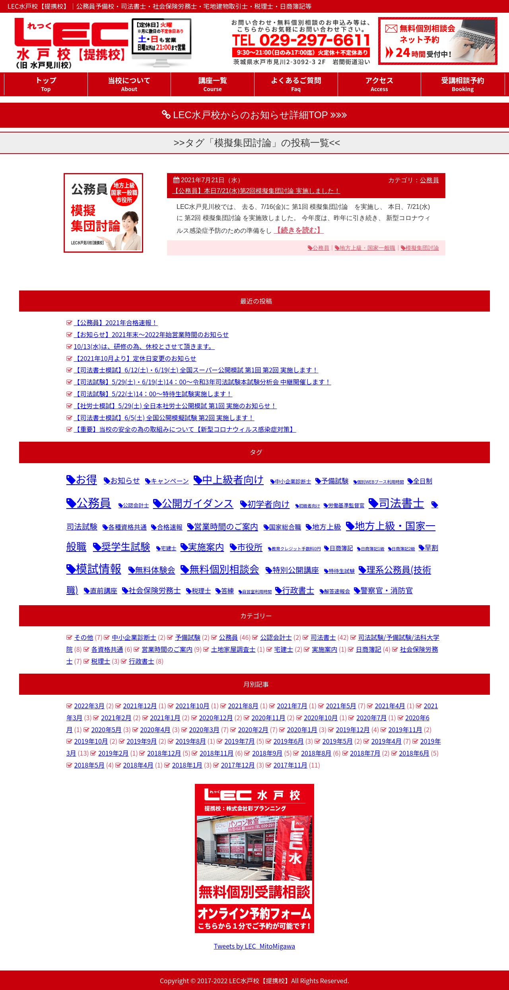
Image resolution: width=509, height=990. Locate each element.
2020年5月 (106, 729)
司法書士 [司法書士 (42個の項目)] (401, 502)
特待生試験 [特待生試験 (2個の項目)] (341, 571)
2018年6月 (414, 753)
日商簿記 (368, 649)
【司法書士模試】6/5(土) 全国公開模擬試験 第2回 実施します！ (164, 417)
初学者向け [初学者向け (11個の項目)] (268, 503)
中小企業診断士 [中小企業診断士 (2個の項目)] (293, 481)
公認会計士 (276, 637)
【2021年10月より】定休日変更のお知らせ (135, 358)
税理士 (100, 661)
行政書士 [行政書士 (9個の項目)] (298, 590)
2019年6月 (289, 741)
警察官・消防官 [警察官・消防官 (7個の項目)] (386, 590)
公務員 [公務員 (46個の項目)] (93, 502)
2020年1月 (302, 729)
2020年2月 (253, 729)
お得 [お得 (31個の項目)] (86, 479)
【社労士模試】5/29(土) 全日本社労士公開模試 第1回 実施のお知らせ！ (175, 405)
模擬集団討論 (422, 248)
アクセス (379, 84)
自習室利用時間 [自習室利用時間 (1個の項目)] (257, 591)
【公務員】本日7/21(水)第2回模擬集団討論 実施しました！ (256, 190)
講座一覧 (212, 84)
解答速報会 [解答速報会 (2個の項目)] (337, 591)
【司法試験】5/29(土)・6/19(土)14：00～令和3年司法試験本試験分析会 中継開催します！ (202, 381)
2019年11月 (405, 729)
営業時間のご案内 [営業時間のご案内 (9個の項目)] (226, 526)
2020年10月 (321, 717)
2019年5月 (337, 741)
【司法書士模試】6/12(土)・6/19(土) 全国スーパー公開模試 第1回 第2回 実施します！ (196, 369)
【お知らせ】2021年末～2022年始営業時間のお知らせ (151, 334)
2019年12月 (353, 729)
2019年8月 (191, 741)
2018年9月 (267, 753)
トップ (45, 84)
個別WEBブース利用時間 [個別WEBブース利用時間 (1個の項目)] (380, 482)
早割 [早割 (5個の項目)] (431, 547)
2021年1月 (165, 717)
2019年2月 (113, 753)
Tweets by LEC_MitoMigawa (254, 946)
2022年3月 (89, 705)
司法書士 (323, 637)
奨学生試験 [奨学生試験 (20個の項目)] (125, 546)
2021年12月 (140, 705)
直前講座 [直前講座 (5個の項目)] (103, 590)
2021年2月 (116, 717)
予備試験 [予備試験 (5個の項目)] (335, 480)
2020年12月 (216, 717)
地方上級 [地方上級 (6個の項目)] (326, 526)
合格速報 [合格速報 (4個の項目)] (169, 527)
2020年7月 (371, 717)
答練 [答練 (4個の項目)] (227, 590)
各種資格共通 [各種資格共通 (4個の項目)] (127, 527)
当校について (129, 84)
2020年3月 (204, 729)
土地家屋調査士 (233, 649)
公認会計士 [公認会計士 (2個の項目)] (136, 505)
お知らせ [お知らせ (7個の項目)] (125, 480)
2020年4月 (155, 729)
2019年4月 (386, 741)
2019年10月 (91, 741)
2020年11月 (268, 717)
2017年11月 (290, 765)
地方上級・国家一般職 (367, 248)
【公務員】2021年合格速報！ (116, 322)
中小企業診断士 (134, 637)
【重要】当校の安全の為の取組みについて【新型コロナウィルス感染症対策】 (185, 429)
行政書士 (141, 661)
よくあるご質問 (296, 84)
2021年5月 (341, 705)
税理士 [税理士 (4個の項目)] (201, 590)
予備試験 (187, 637)
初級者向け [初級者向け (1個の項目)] (309, 506)
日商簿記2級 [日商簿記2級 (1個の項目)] (403, 549)
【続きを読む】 (299, 230)
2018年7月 (365, 753)
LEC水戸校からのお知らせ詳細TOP (250, 114)
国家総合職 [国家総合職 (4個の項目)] (285, 527)
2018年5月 (89, 765)
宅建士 (283, 649)
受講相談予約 (462, 84)
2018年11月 (216, 753)
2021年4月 (390, 705)
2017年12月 (238, 765)
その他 (83, 637)
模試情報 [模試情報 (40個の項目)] (98, 568)
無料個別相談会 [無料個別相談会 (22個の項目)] (224, 568)
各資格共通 (107, 649)
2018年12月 (164, 753)
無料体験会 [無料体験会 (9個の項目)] (155, 569)
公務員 (429, 180)
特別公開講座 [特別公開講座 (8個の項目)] (295, 569)
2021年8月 (243, 705)
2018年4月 (138, 765)
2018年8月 (316, 753)
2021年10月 (193, 705)
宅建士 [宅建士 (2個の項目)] (168, 548)
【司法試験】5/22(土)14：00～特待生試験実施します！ (153, 393)
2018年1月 (187, 765)
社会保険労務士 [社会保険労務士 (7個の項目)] (154, 590)
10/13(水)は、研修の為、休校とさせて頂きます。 (144, 346)
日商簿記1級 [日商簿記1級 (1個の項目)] (372, 549)
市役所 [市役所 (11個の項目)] (249, 546)
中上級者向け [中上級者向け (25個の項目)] (233, 479)
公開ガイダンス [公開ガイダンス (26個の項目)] (198, 503)
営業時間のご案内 (167, 649)
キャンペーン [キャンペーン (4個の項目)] (170, 480)
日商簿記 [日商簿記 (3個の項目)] (341, 548)
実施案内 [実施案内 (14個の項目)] (206, 546)
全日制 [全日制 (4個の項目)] (422, 480)
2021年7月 (292, 705)
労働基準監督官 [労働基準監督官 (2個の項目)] (346, 505)
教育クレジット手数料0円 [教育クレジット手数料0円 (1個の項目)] (296, 549)
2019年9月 (141, 741)
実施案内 (324, 649)
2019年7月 (240, 741)
